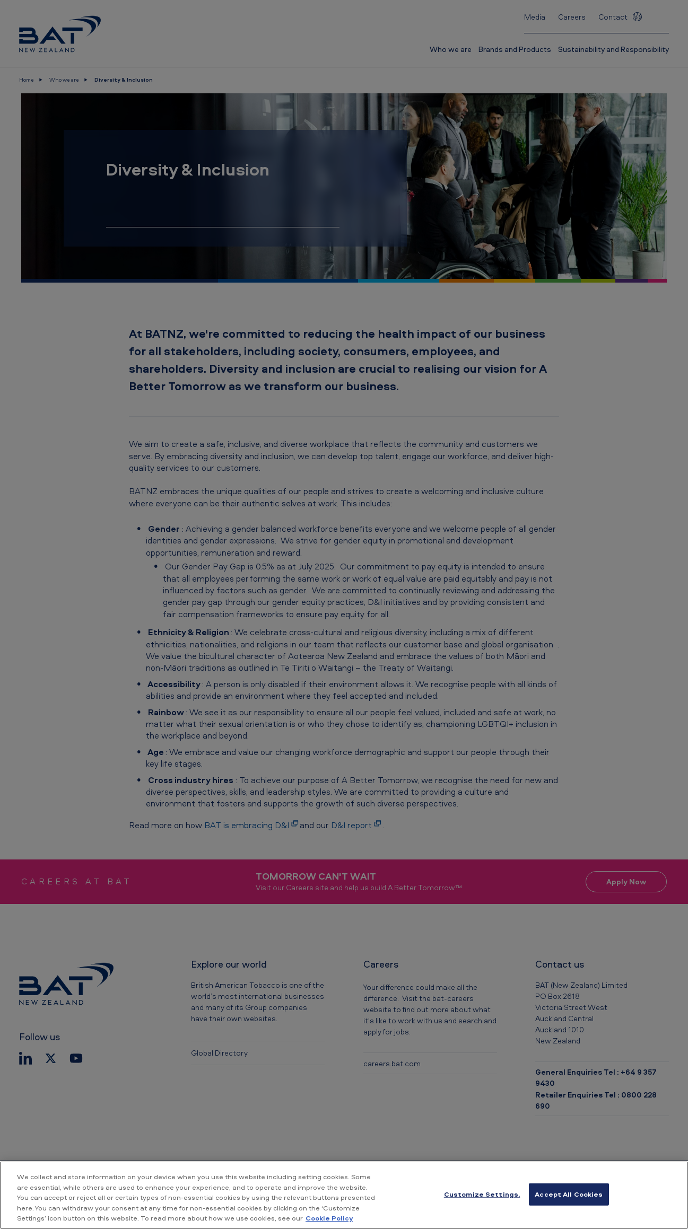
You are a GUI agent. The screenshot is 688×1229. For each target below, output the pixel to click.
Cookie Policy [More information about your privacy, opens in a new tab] (329, 1218)
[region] (344, 1195)
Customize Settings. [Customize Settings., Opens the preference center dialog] (482, 1194)
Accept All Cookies (569, 1194)
